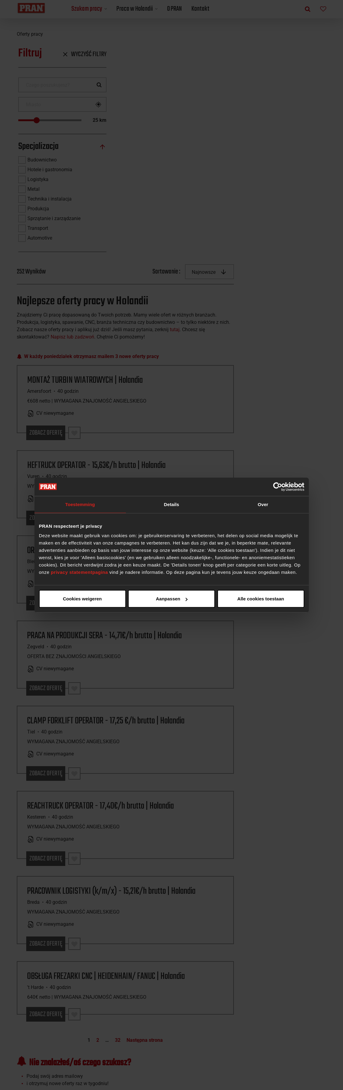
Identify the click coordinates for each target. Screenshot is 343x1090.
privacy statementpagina (79, 572)
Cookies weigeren (258, 598)
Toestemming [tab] (80, 504)
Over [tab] (263, 504)
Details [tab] (171, 504)
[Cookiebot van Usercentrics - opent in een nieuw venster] (277, 486)
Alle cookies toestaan (82, 598)
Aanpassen (170, 598)
